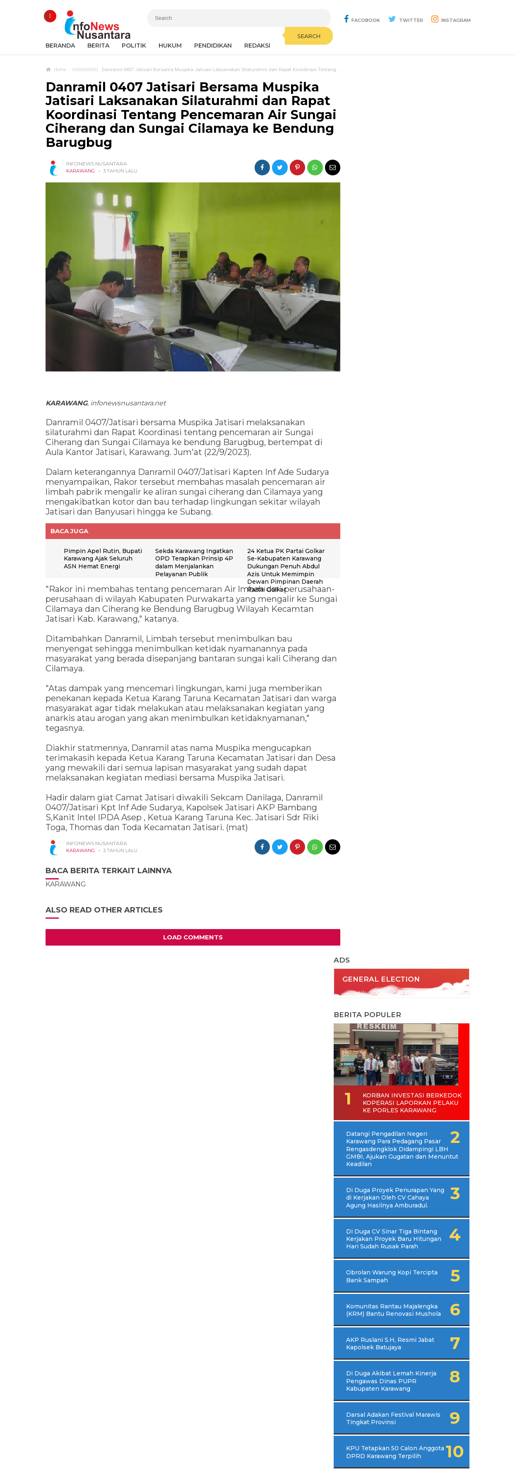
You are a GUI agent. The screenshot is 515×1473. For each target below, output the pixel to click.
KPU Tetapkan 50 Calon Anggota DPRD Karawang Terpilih (396, 655)
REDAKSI (257, 45)
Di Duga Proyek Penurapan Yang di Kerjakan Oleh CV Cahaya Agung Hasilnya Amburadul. (410, 382)
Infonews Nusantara (255, 1452)
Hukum (170, 45)
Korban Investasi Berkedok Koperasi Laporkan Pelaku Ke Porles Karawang (395, 283)
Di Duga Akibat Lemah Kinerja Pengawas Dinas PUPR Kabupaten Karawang (400, 580)
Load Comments (190, 934)
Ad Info (214, 1439)
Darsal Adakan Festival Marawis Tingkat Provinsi (396, 617)
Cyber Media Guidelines (266, 1439)
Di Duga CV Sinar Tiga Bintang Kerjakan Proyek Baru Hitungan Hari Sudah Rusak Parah (407, 427)
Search (301, 36)
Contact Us (180, 1439)
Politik (134, 45)
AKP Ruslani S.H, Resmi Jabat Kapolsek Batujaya (394, 542)
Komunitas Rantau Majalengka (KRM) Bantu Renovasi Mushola (395, 505)
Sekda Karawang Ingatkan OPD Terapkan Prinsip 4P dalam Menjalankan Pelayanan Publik (191, 563)
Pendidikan (213, 45)
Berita (98, 45)
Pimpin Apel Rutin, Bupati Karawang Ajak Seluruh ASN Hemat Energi (97, 559)
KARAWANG (80, 171)
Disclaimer (369, 1439)
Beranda (60, 45)
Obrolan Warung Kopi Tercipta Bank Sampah (392, 467)
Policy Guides (327, 1439)
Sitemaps (143, 1439)
